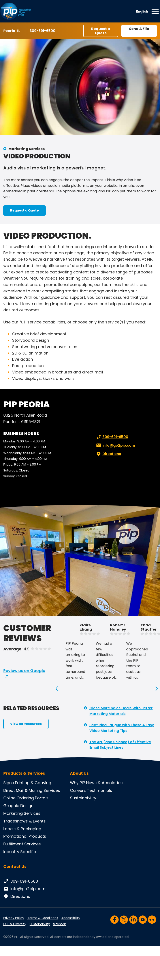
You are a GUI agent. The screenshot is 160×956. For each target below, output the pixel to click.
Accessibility (70, 918)
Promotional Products (24, 836)
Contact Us (14, 866)
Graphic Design (18, 805)
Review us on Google (24, 670)
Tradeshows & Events (24, 821)
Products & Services (24, 773)
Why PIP (77, 782)
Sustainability (83, 798)
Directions (108, 454)
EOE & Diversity (14, 924)
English (142, 11)
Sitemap (59, 924)
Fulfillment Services (22, 844)
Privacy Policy (13, 918)
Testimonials (99, 790)
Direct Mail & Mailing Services (31, 790)
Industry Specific (19, 851)
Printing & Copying (33, 782)
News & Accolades (104, 782)
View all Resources (26, 724)
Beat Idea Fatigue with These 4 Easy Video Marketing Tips (121, 727)
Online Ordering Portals (26, 798)
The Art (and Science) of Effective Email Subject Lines (120, 744)
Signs (8, 782)
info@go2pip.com (115, 445)
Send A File (139, 28)
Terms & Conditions (42, 918)
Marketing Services (26, 148)
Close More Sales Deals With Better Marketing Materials (121, 710)
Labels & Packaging (22, 829)
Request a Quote (100, 30)
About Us (79, 773)
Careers (78, 790)
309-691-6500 (43, 30)
